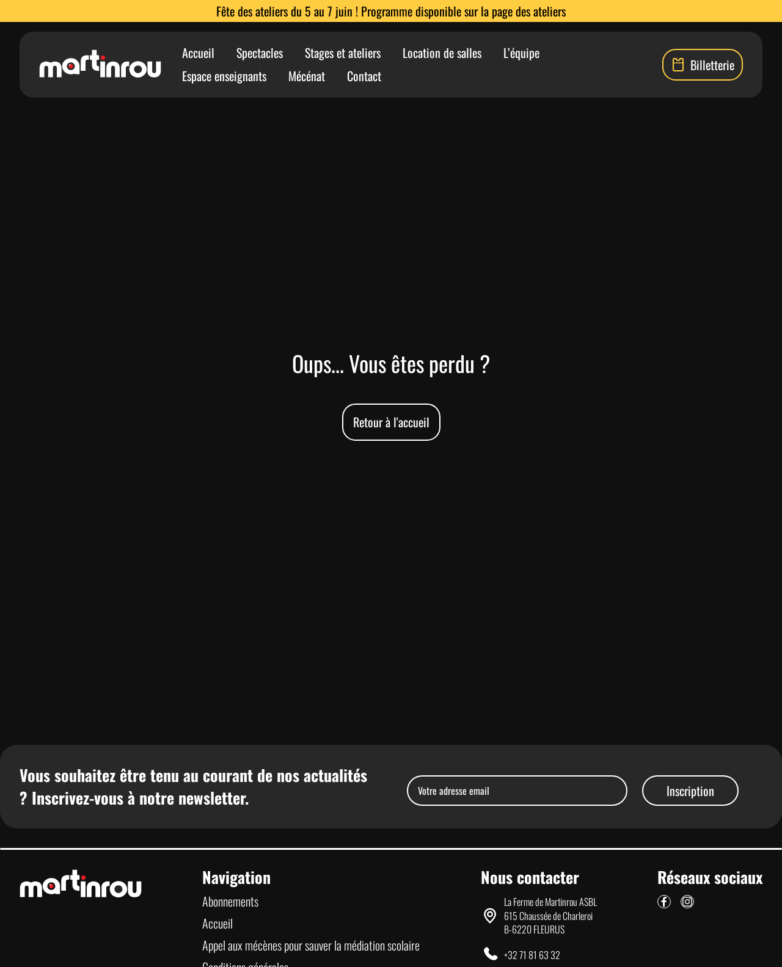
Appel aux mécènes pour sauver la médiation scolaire (311, 945)
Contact (364, 76)
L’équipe (521, 52)
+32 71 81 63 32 (532, 955)
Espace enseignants (224, 76)
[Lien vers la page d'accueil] (100, 64)
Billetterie (702, 65)
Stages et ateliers (343, 52)
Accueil (198, 52)
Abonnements (230, 901)
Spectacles (259, 52)
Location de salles (442, 52)
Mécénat (306, 76)
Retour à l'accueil (391, 422)
